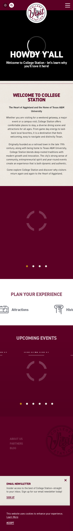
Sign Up (10, 497)
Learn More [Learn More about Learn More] (12, 517)
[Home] (36, 13)
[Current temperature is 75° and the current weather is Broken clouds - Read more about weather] (5, 5)
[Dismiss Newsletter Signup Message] (65, 480)
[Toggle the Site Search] (11, 5)
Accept (10, 523)
